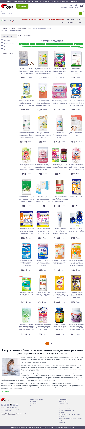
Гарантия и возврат (64, 406)
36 (20, 35)
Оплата (79, 19)
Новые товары (63, 401)
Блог (62, 23)
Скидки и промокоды (29, 19)
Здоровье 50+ (24, 44)
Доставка (70, 19)
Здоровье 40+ (41, 44)
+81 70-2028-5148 (6, 410)
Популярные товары (64, 403)
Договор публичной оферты (66, 410)
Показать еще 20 (8, 53)
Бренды (79, 23)
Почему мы (62, 422)
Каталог (22, 6)
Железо (32, 44)
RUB (81, 5)
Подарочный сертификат (55, 19)
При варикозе (78, 44)
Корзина (71, 6)
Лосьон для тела (51, 44)
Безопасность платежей (65, 408)
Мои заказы (33, 401)
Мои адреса (33, 403)
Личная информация (36, 406)
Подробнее (5, 391)
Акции (41, 19)
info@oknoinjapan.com (11, 407)
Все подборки (79, 47)
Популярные (27, 35)
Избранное (64, 6)
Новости (70, 23)
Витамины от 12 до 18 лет (65, 44)
